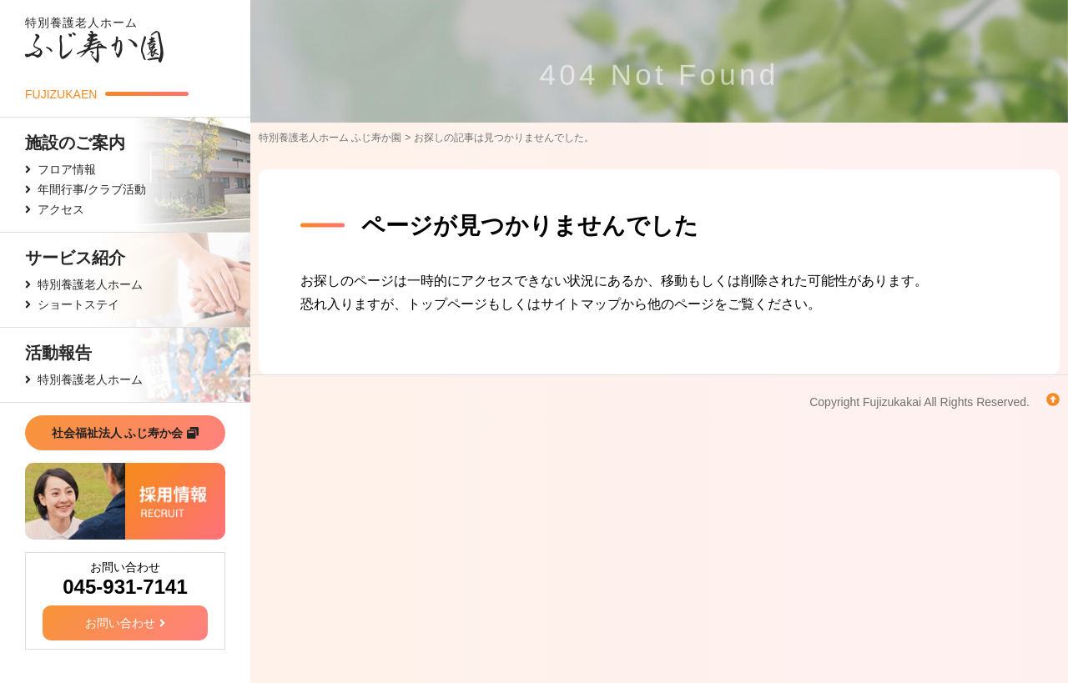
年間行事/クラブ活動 (92, 189)
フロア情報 (67, 169)
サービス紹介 (75, 258)
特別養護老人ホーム (90, 284)
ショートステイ (78, 304)
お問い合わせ (125, 623)
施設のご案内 (75, 142)
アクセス (61, 209)
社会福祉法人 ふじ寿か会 (125, 432)
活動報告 (58, 353)
